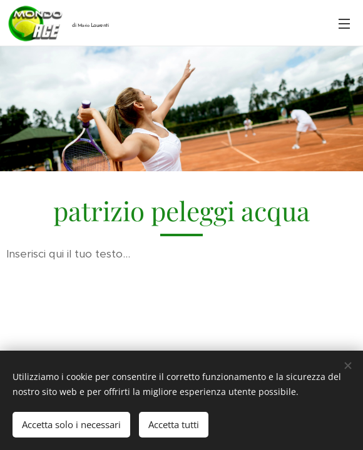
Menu (344, 23)
